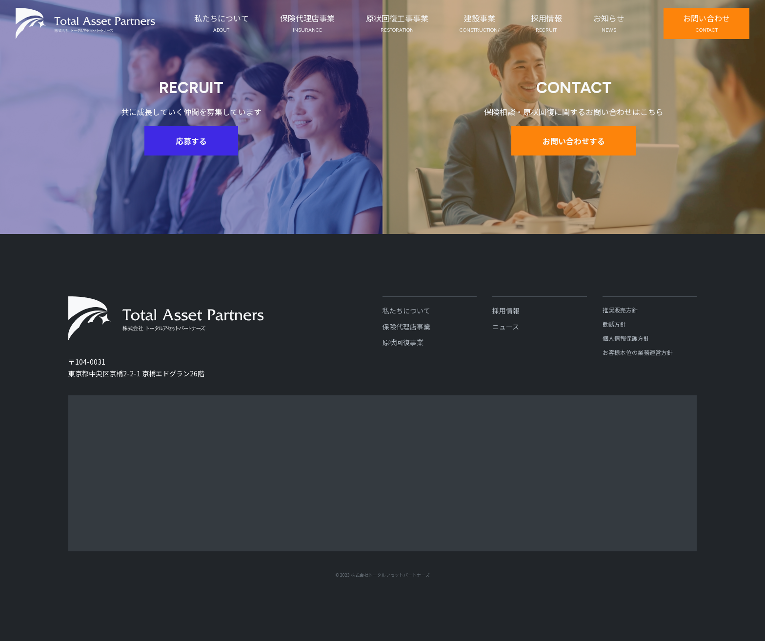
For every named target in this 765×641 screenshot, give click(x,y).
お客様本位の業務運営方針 (638, 352)
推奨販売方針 (620, 310)
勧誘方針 (614, 324)
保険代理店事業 (406, 326)
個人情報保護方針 (626, 338)
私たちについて (406, 310)
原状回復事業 (402, 342)
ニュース (505, 326)
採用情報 (506, 310)
